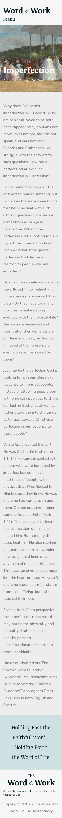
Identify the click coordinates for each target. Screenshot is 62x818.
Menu (9, 19)
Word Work (27, 10)
